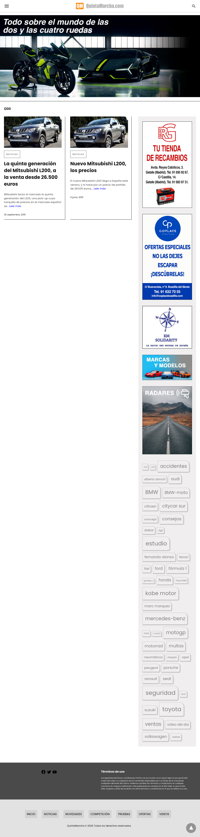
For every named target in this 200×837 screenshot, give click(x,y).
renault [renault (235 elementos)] (150, 678)
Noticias (12, 154)
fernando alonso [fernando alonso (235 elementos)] (159, 556)
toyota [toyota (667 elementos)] (171, 709)
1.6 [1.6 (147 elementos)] (145, 467)
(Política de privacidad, (145, 778)
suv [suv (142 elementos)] (183, 694)
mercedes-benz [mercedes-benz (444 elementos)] (165, 618)
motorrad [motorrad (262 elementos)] (154, 646)
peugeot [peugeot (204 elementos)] (151, 667)
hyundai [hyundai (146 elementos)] (181, 580)
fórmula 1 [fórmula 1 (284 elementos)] (177, 568)
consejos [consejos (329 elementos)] (171, 519)
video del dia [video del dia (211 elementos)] (178, 724)
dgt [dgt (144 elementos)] (161, 530)
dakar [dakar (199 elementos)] (149, 530)
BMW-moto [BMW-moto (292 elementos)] (176, 492)
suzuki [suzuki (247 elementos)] (150, 709)
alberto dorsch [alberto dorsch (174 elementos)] (155, 479)
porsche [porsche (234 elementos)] (171, 667)
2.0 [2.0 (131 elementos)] (153, 467)
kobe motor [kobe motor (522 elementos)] (160, 593)
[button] (167, 164)
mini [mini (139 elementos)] (146, 633)
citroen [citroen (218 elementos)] (150, 506)
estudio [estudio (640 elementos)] (156, 543)
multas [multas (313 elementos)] (176, 646)
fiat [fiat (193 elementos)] (146, 568)
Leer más (15, 206)
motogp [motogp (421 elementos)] (176, 632)
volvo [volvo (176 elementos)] (176, 737)
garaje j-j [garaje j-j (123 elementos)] (149, 580)
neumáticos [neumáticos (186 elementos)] (153, 657)
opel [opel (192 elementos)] (185, 657)
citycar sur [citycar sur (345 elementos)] (174, 506)
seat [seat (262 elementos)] (167, 678)
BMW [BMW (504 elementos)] (151, 492)
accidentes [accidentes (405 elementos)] (173, 466)
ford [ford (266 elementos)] (159, 568)
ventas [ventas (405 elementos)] (153, 724)
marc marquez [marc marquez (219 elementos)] (157, 606)
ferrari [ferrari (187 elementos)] (183, 557)
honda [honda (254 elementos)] (165, 580)
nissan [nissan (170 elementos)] (172, 657)
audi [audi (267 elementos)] (175, 479)
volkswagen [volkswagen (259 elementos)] (156, 736)
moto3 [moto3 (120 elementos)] (157, 633)
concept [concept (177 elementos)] (150, 519)
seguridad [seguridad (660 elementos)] (160, 693)
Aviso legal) (161, 778)
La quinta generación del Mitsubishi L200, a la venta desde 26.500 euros (31, 173)
